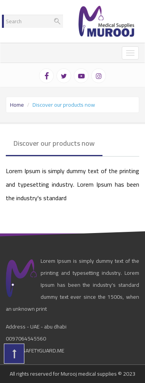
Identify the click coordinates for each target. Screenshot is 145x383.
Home (17, 105)
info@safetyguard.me (35, 351)
